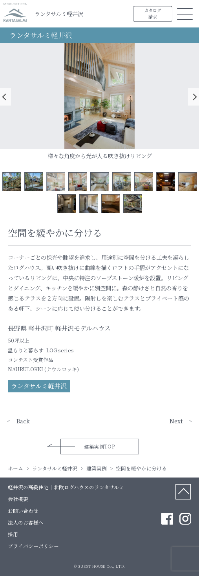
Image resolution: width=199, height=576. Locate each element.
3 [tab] (55, 181)
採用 (13, 534)
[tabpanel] (99, 96)
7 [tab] (143, 181)
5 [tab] (99, 181)
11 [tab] (88, 203)
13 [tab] (132, 203)
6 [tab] (121, 181)
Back (23, 421)
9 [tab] (187, 181)
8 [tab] (165, 181)
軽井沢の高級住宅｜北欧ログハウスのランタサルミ (66, 487)
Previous (5, 97)
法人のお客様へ (26, 522)
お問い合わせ (23, 510)
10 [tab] (66, 203)
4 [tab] (77, 181)
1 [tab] (11, 181)
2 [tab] (33, 181)
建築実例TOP (99, 446)
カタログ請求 (152, 13)
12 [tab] (110, 203)
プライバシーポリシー (33, 546)
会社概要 (18, 499)
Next (193, 97)
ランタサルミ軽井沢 (59, 13)
